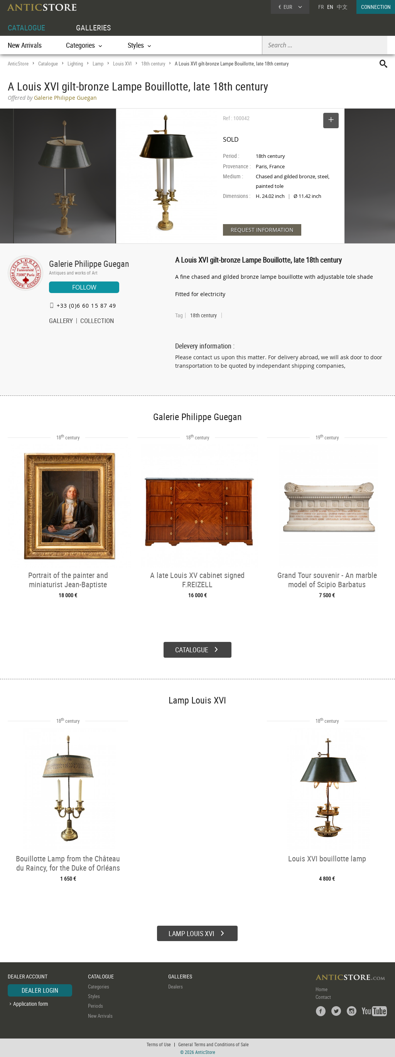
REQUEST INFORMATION (262, 229)
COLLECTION (97, 321)
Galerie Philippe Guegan (89, 263)
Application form (30, 1003)
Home (321, 988)
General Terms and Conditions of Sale (213, 1043)
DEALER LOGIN (40, 989)
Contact (323, 996)
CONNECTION (376, 6)
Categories (98, 985)
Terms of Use (159, 1043)
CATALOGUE (26, 27)
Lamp (98, 63)
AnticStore (18, 63)
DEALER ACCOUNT (27, 975)
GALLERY (61, 321)
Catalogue (48, 63)
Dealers (175, 985)
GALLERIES (93, 27)
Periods (95, 1005)
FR (321, 6)
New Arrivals (25, 45)
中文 (342, 6)
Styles (94, 995)
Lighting (75, 63)
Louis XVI (122, 63)
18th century (153, 63)
